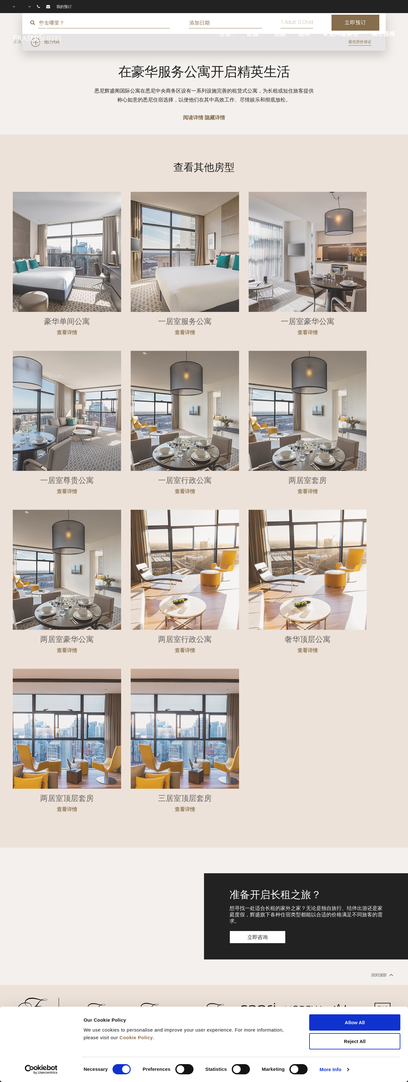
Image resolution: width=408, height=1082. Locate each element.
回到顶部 (381, 975)
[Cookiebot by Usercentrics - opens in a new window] (41, 1069)
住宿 (225, 34)
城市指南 (383, 34)
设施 (252, 34)
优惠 (280, 34)
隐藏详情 (215, 117)
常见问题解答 (341, 34)
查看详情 (67, 354)
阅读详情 (193, 117)
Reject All (355, 1041)
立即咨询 (257, 937)
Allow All (355, 1022)
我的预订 (64, 6)
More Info (330, 1069)
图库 (304, 34)
